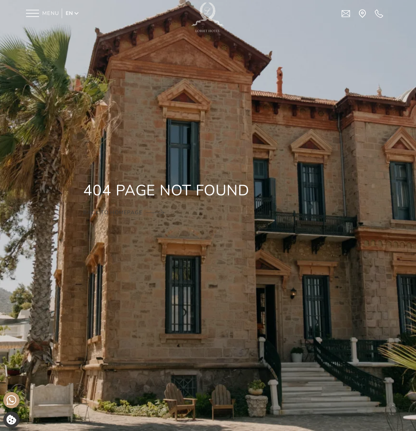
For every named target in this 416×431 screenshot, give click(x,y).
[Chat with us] (11, 400)
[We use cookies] (11, 419)
